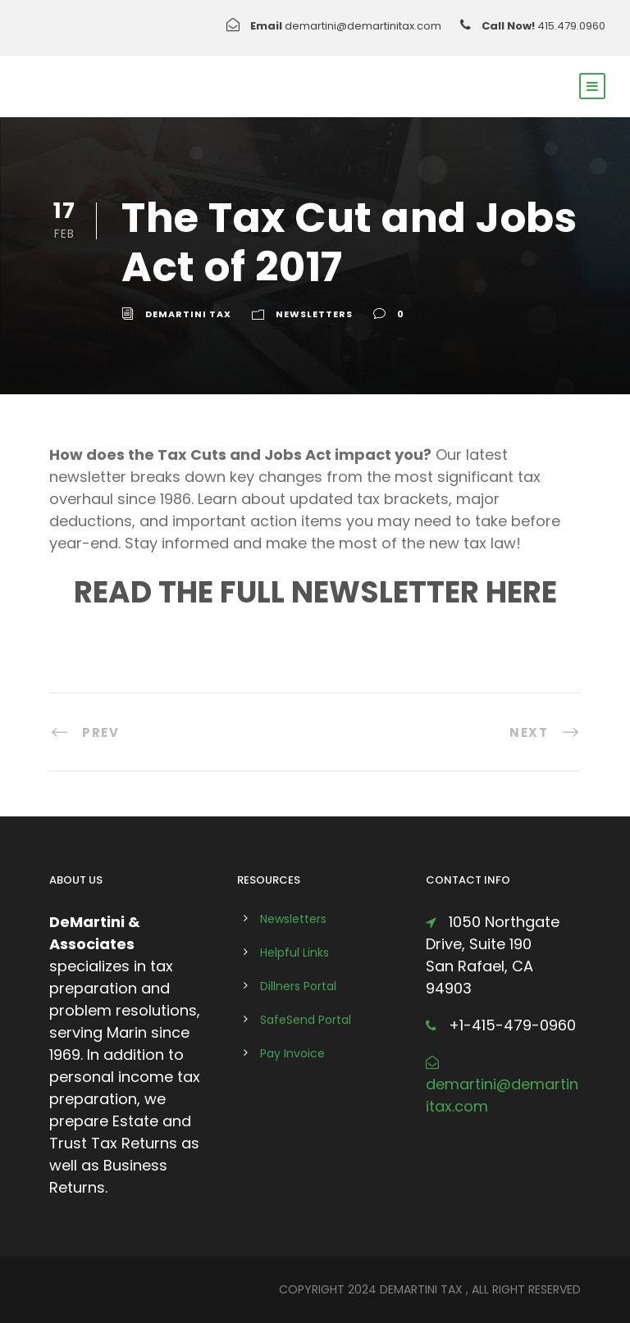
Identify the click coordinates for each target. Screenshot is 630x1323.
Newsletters (314, 314)
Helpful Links (294, 952)
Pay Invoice (292, 1053)
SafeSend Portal (305, 1020)
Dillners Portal (298, 986)
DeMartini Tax (188, 314)
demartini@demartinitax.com (363, 26)
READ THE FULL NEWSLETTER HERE (315, 592)
